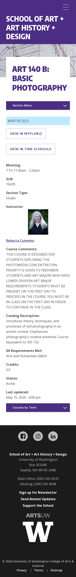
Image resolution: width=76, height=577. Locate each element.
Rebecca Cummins (20, 240)
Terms (38, 570)
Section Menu (22, 105)
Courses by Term (24, 407)
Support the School (38, 505)
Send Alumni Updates (38, 499)
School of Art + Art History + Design (35, 27)
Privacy (22, 570)
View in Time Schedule (30, 149)
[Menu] (66, 7)
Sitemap (56, 570)
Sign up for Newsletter (38, 492)
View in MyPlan (26, 133)
